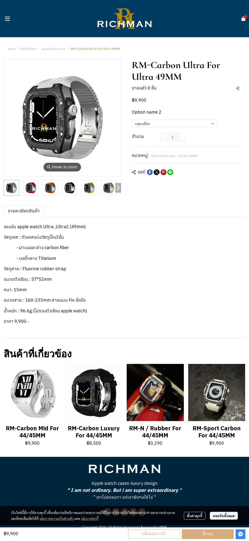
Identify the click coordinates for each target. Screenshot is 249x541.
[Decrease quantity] (163, 137)
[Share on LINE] (170, 172)
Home (11, 49)
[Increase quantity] (181, 137)
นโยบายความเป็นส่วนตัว (56, 518)
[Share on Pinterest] (163, 172)
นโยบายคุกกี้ (89, 518)
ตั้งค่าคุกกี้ (194, 516)
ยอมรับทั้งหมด (224, 516)
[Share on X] (157, 172)
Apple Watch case (53, 49)
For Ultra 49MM (188, 156)
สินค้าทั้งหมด (28, 49)
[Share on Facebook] (150, 172)
